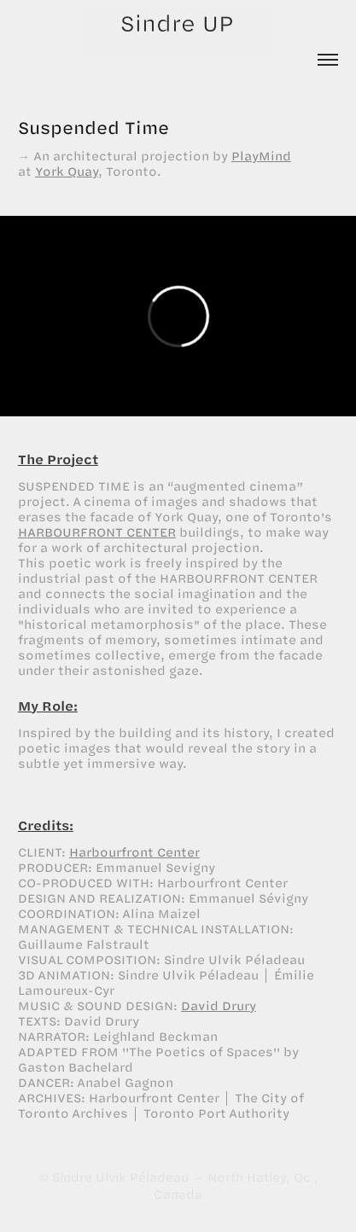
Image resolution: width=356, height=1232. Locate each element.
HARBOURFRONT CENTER (97, 532)
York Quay (66, 171)
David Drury (218, 1005)
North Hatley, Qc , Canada (236, 1185)
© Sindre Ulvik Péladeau (113, 1177)
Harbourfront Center (134, 852)
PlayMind (261, 156)
